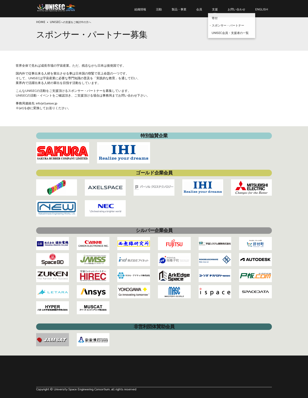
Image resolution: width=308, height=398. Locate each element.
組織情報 (140, 8)
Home (40, 22)
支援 (215, 8)
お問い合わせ (236, 8)
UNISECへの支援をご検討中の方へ (70, 22)
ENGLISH (261, 8)
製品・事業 (179, 8)
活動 (159, 8)
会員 (199, 8)
